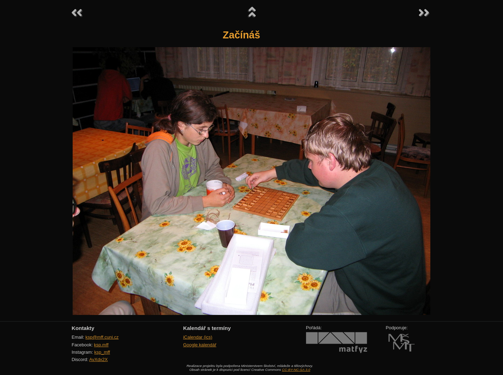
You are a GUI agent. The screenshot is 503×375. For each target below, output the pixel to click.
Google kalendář (199, 344)
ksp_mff (102, 352)
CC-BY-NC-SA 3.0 (296, 370)
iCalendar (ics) (197, 337)
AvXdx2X (98, 359)
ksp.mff (101, 344)
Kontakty (83, 328)
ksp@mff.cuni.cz (102, 337)
